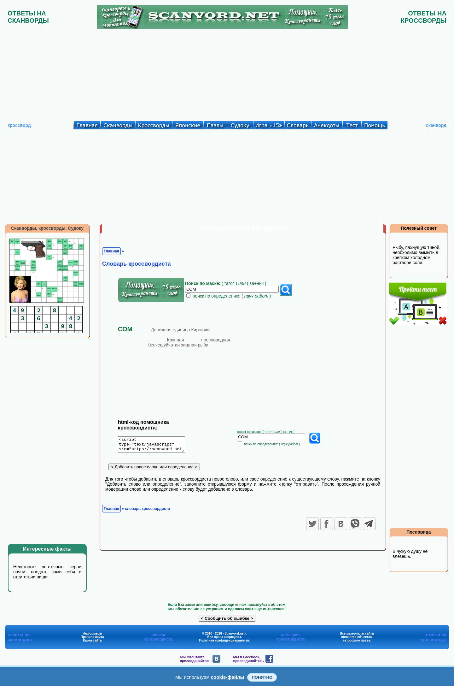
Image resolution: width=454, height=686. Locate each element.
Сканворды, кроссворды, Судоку (47, 228)
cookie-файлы (227, 677)
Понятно (262, 677)
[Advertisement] (227, 73)
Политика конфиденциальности (224, 640)
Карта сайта (92, 640)
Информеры (92, 633)
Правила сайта (92, 637)
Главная (111, 251)
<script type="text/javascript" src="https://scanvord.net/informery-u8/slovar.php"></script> (155, 445)
